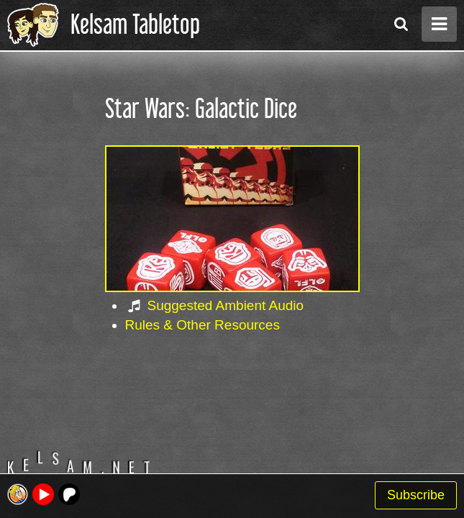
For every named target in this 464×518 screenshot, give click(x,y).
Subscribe (416, 495)
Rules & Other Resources (202, 324)
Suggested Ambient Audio (225, 305)
